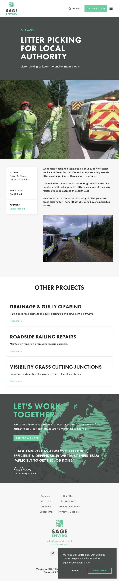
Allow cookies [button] (99, 570)
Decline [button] (75, 570)
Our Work (45, 506)
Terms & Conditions (69, 506)
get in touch (96, 8)
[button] (111, 9)
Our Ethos (68, 496)
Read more (16, 320)
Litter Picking (17, 208)
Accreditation (68, 501)
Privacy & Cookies (69, 511)
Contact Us (45, 511)
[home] (11, 8)
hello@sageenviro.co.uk (59, 541)
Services (45, 496)
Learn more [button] (83, 562)
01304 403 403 (59, 544)
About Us (45, 501)
